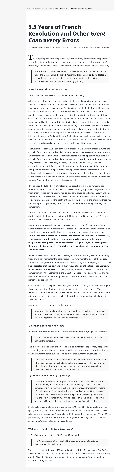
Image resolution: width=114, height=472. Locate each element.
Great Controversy (38, 9)
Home (28, 9)
